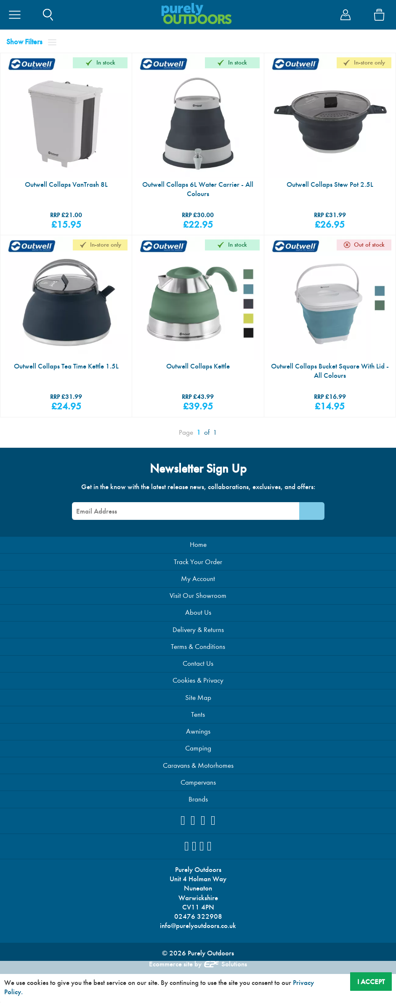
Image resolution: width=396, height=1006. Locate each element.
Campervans (198, 804)
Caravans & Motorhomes (198, 787)
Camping (198, 768)
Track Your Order (198, 572)
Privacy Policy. (26, 990)
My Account (198, 590)
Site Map (198, 715)
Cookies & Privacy (198, 697)
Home (198, 554)
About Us (198, 625)
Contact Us (198, 679)
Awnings (198, 751)
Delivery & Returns (198, 644)
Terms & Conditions (198, 661)
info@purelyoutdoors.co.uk (198, 954)
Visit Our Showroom (198, 608)
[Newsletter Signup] (311, 520)
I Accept (369, 980)
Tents (198, 733)
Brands (198, 822)
